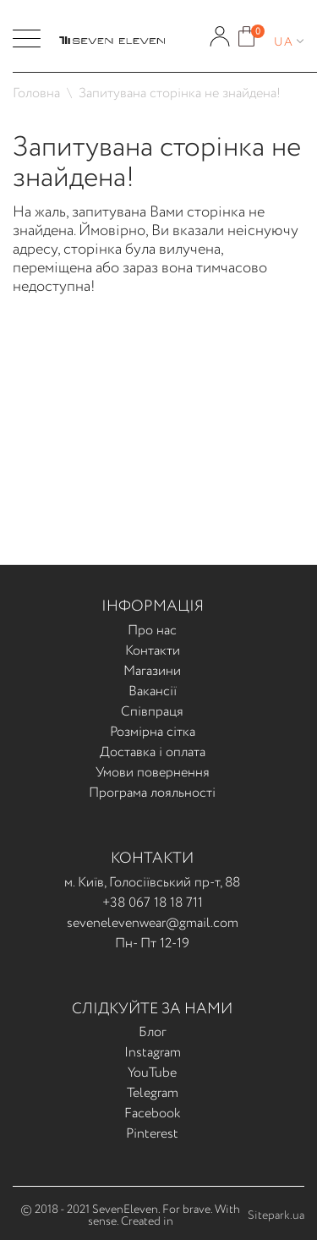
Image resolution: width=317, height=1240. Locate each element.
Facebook (152, 1113)
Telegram (152, 1093)
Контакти (152, 651)
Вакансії (152, 691)
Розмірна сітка (152, 732)
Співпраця (152, 712)
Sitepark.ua (276, 1215)
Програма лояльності (152, 793)
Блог (153, 1032)
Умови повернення (153, 772)
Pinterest (152, 1134)
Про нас (152, 630)
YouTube (152, 1073)
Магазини (152, 671)
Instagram (152, 1052)
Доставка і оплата (152, 752)
